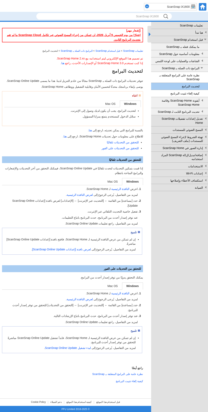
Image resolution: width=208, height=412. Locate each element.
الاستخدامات (195, 166)
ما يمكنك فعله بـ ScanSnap (182, 46)
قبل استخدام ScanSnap (188, 39)
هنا (62, 63)
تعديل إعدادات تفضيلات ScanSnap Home (182, 120)
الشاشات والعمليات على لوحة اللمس (177, 61)
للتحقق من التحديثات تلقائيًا (123, 142)
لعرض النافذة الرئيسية (80, 194)
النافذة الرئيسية (120, 189)
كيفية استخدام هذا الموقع (79, 402)
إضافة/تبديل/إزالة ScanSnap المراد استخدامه (182, 157)
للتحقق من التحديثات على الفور (120, 148)
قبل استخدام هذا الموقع (108, 402)
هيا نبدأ (199, 32)
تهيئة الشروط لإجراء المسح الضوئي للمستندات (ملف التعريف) (182, 139)
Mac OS (110, 103)
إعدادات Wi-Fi (194, 173)
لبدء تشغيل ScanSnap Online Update (68, 348)
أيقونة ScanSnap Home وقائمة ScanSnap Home (180, 102)
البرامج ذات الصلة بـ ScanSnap (180, 68)
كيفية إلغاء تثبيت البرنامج (184, 93)
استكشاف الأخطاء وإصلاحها (186, 180)
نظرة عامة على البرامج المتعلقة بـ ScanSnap (179, 77)
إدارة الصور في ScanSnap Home (182, 148)
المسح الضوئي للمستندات (188, 129)
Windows (130, 103)
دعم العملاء (56, 402)
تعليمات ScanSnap (191, 25)
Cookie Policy (38, 402)
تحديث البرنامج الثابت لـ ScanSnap (178, 111)
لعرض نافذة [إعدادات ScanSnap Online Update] (61, 249)
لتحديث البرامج (190, 86)
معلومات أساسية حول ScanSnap (179, 54)
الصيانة (199, 187)
